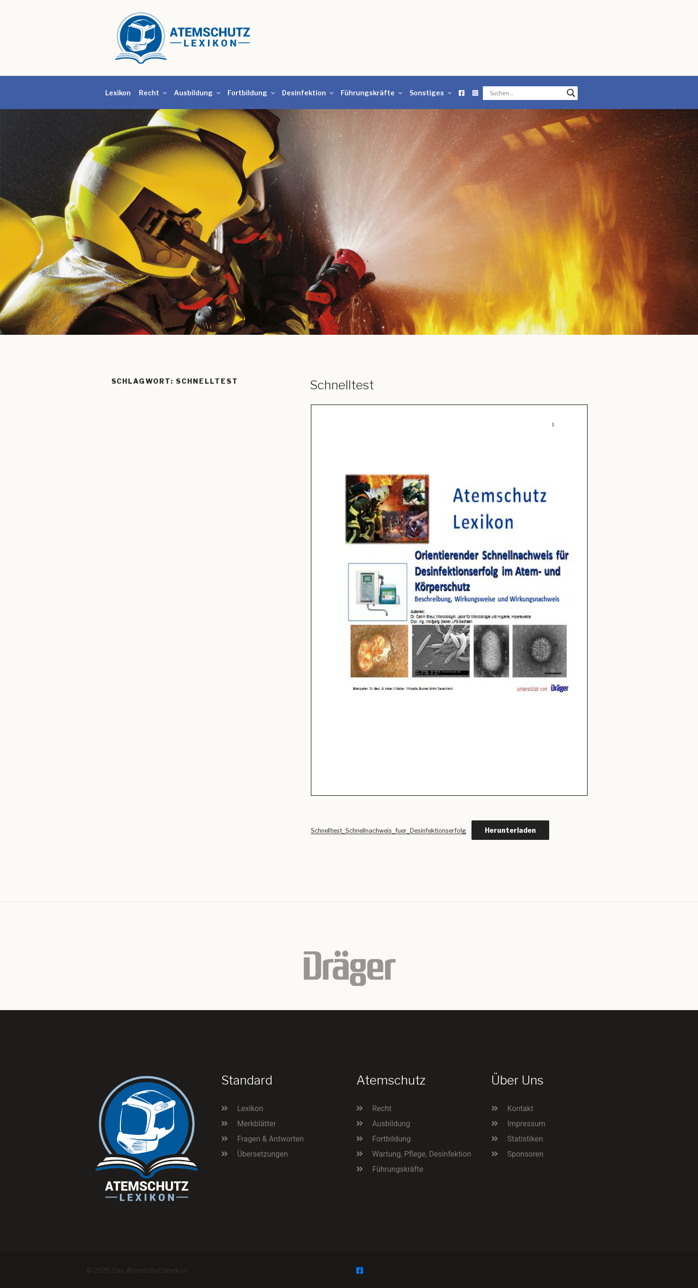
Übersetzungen (262, 1154)
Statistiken (525, 1138)
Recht (153, 93)
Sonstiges (431, 93)
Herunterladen (510, 830)
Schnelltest (342, 384)
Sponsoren (526, 1154)
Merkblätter (256, 1123)
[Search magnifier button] (571, 93)
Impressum (527, 1123)
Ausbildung (198, 93)
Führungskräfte (372, 93)
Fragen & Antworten (270, 1138)
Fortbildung (251, 93)
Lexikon (118, 93)
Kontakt (521, 1108)
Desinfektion (308, 93)
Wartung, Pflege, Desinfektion (421, 1154)
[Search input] (526, 93)
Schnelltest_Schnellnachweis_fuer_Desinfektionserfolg (388, 830)
